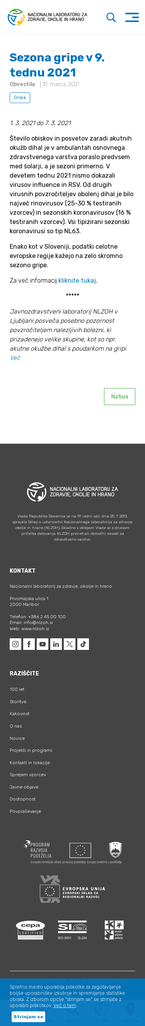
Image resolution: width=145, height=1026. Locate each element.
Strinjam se (28, 1016)
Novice (17, 738)
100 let (17, 689)
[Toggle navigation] (132, 17)
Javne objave (24, 787)
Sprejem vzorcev (28, 774)
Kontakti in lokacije (30, 762)
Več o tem (64, 1005)
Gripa (20, 97)
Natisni (119, 396)
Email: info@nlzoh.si (31, 622)
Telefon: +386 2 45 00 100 (38, 616)
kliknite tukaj (77, 280)
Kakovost (19, 713)
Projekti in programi (31, 750)
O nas (16, 726)
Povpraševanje (25, 811)
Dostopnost (23, 799)
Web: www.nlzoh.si (29, 628)
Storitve (18, 701)
